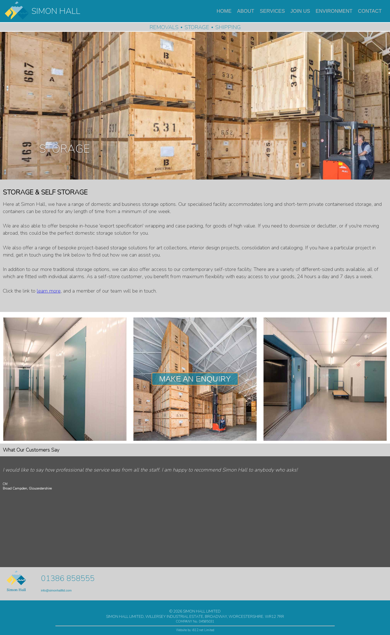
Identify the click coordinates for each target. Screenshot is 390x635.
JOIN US (300, 11)
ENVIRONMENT (334, 11)
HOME (224, 11)
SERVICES (272, 11)
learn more (49, 291)
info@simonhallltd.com (56, 590)
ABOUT (245, 11)
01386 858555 (68, 578)
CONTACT (370, 11)
